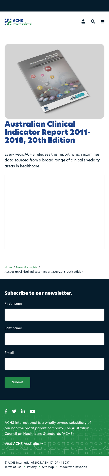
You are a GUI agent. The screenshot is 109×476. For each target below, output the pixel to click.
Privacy (31, 467)
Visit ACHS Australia (24, 443)
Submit (17, 382)
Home (8, 267)
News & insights (26, 267)
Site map (48, 467)
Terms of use (13, 467)
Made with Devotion (73, 467)
